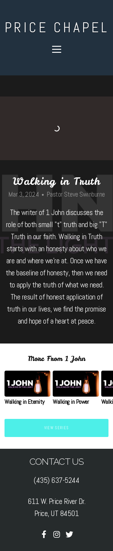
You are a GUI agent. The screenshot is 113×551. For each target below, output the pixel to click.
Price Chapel (57, 27)
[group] (27, 390)
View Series (56, 427)
